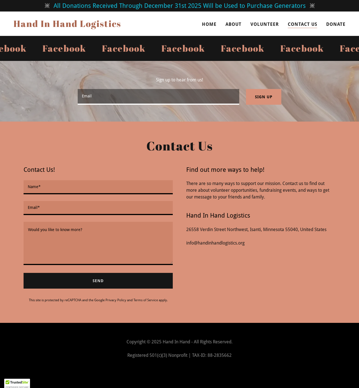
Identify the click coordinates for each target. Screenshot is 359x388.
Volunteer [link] (264, 24)
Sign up (263, 97)
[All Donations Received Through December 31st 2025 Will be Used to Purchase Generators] (179, 5)
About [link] (233, 24)
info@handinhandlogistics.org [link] (215, 243)
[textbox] (158, 97)
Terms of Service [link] (146, 300)
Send (98, 281)
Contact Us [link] (302, 24)
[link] (67, 25)
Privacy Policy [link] (115, 300)
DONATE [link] (336, 24)
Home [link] (209, 24)
